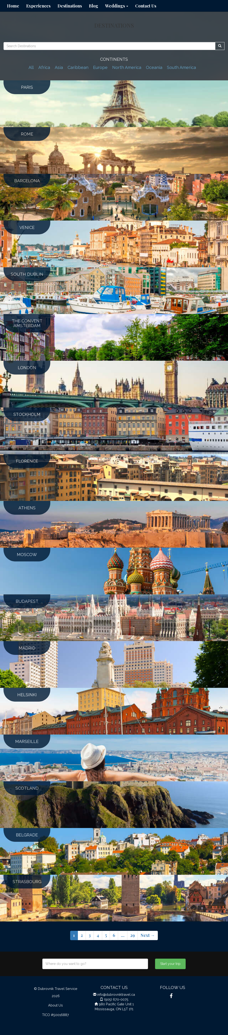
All (31, 67)
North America (126, 67)
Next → (148, 935)
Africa (44, 67)
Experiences (38, 6)
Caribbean (78, 67)
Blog (93, 6)
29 (132, 935)
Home (13, 6)
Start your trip (170, 964)
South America (181, 67)
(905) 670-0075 (116, 999)
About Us (55, 1005)
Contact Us (145, 6)
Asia (59, 67)
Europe (100, 67)
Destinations (70, 6)
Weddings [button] (116, 6)
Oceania (154, 67)
